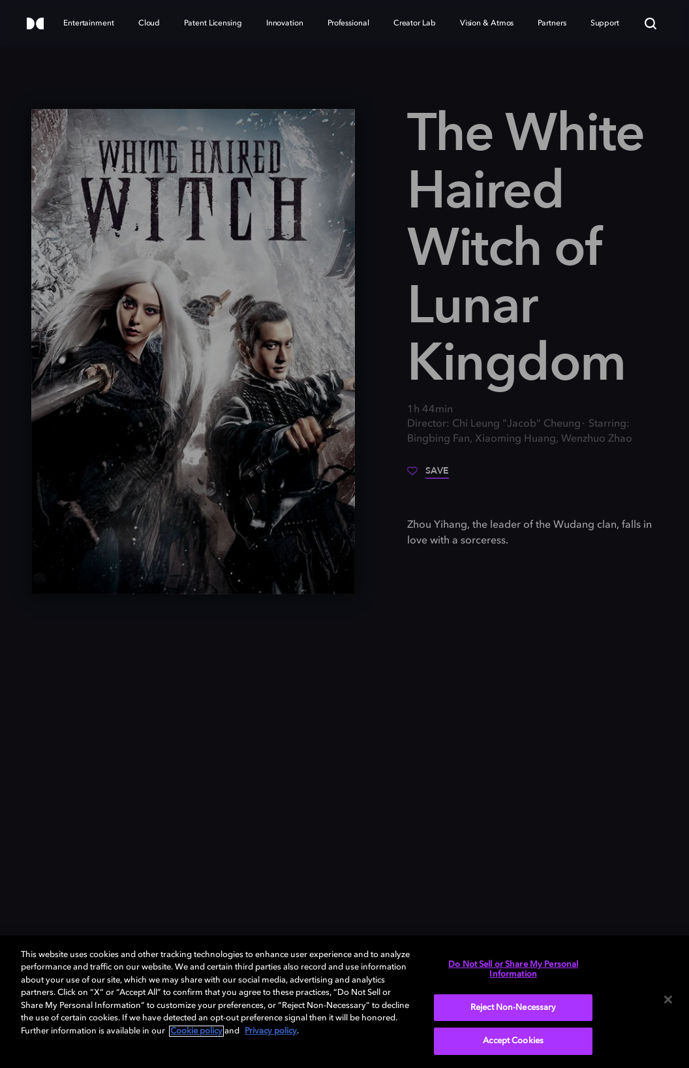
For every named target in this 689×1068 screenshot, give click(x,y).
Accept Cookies (513, 1041)
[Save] (428, 475)
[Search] (650, 23)
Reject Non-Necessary (513, 1007)
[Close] (668, 999)
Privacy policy (271, 1031)
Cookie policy (196, 1031)
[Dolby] (35, 24)
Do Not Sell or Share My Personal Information (513, 969)
